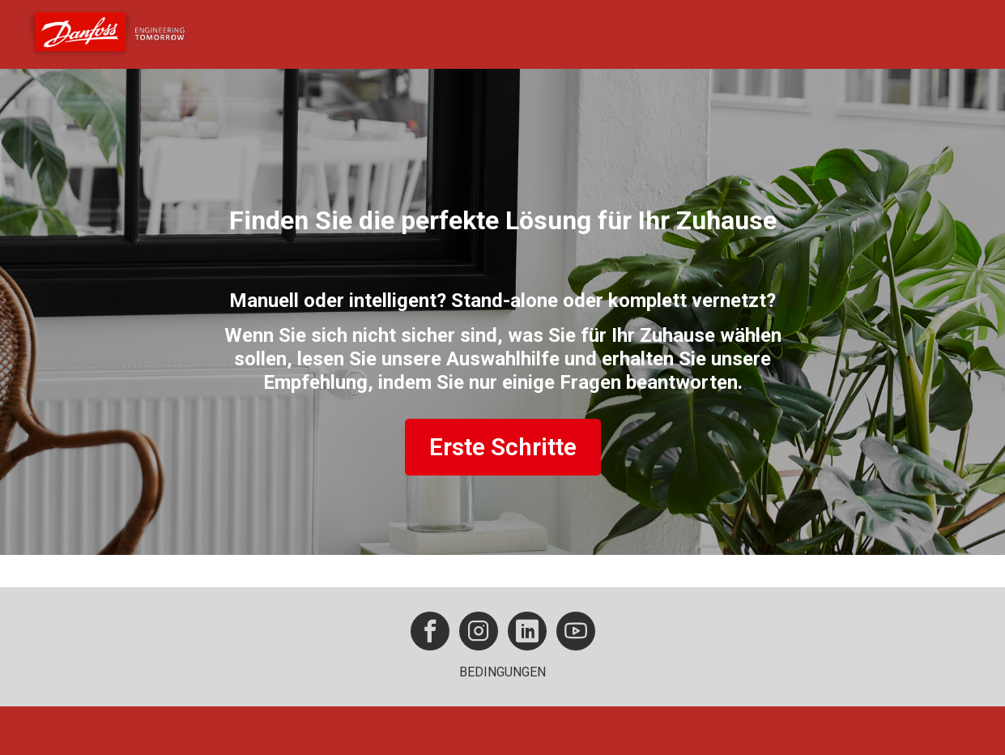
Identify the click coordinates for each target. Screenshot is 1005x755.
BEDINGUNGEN (502, 672)
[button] (430, 631)
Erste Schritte (503, 447)
